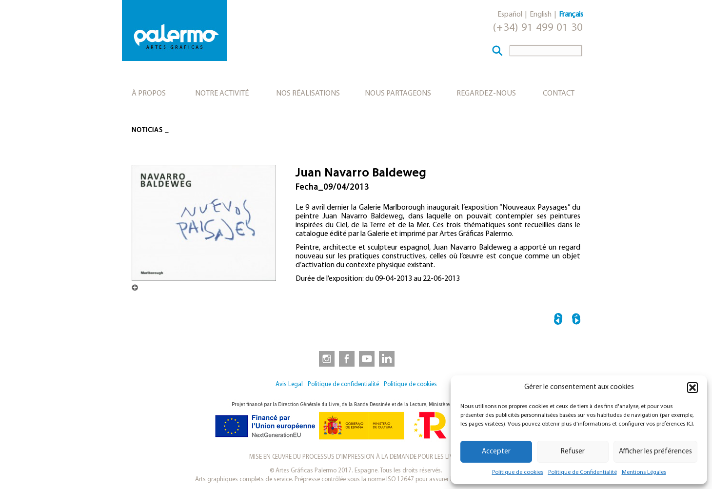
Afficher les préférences (655, 451)
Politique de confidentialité (343, 384)
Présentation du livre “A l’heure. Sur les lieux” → (576, 320)
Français (571, 15)
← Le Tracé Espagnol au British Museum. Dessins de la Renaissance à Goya (558, 320)
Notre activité (222, 94)
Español (509, 15)
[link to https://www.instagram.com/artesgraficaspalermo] (325, 358)
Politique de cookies (517, 472)
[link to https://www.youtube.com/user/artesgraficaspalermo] (366, 358)
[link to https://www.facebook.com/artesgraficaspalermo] (346, 358)
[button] (692, 387)
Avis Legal (289, 384)
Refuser (573, 451)
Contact (558, 94)
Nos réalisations (308, 94)
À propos (149, 94)
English (541, 15)
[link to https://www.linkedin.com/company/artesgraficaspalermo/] (387, 358)
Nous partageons (398, 94)
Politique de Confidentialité (582, 472)
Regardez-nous (486, 94)
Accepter (496, 451)
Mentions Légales (644, 472)
